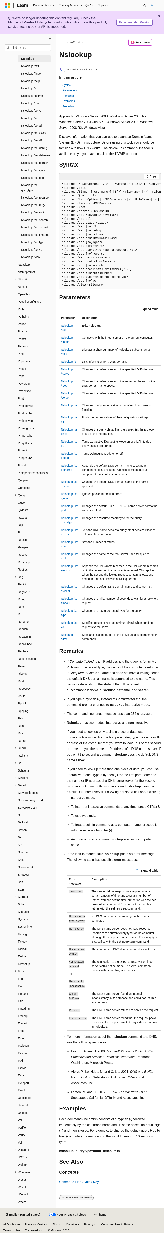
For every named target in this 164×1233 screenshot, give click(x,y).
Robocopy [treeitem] (24, 688)
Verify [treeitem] (21, 1135)
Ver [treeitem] (20, 1120)
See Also (68, 106)
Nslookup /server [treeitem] (31, 110)
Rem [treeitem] (21, 606)
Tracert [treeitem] (22, 1023)
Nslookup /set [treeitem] (29, 118)
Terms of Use (11, 1230)
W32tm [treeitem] (22, 1157)
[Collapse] (50, 39)
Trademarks (32, 1230)
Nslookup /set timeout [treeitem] (35, 234)
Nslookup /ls (68, 361)
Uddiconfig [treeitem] (24, 1097)
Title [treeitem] (20, 1001)
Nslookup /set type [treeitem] (33, 242)
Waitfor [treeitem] (22, 1164)
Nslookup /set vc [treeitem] (31, 249)
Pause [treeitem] (22, 324)
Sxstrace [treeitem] (23, 911)
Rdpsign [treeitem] (23, 539)
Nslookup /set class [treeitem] (33, 133)
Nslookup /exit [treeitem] (30, 66)
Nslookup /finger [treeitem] (31, 73)
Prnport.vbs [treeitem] (25, 435)
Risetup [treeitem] (22, 673)
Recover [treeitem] (23, 554)
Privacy (88, 1224)
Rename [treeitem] (23, 621)
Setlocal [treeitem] (23, 822)
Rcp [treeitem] (20, 525)
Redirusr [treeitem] (23, 569)
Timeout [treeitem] (23, 993)
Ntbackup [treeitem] (24, 264)
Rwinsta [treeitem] (23, 755)
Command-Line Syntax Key (79, 1182)
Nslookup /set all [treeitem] (31, 125)
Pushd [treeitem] (22, 465)
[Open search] (145, 5)
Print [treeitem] (21, 398)
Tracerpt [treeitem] (23, 1016)
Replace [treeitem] (23, 651)
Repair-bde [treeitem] (25, 644)
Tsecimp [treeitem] (23, 1053)
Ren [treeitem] (20, 614)
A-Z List (75, 42)
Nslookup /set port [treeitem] (32, 177)
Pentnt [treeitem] (22, 339)
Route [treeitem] (21, 696)
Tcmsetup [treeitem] (24, 964)
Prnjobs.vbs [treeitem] (25, 420)
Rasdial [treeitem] (22, 517)
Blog (55, 1224)
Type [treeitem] (21, 1075)
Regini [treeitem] (22, 584)
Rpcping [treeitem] (23, 711)
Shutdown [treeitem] (24, 874)
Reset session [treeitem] (27, 658)
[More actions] (157, 42)
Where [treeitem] (22, 1202)
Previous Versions (36, 1224)
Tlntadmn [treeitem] (24, 1008)
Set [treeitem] (20, 815)
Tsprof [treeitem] (22, 1068)
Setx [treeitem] (21, 837)
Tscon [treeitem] (21, 1038)
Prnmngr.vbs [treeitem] (26, 428)
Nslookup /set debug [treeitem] (34, 148)
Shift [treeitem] (21, 859)
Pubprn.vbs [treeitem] (25, 458)
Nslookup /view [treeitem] (30, 257)
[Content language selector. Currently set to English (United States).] (22, 1215)
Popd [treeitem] (21, 376)
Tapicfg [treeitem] (22, 934)
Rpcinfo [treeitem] (22, 703)
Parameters (69, 90)
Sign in (154, 5)
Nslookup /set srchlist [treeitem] (34, 227)
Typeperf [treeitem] (23, 1083)
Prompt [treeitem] (22, 450)
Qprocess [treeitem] (24, 487)
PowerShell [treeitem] (25, 391)
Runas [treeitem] (22, 740)
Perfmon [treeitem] (23, 346)
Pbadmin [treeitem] (23, 331)
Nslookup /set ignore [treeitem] (34, 170)
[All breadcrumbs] (62, 42)
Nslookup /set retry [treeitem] (33, 205)
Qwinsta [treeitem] (23, 510)
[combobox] (28, 47)
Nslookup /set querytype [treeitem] (29, 187)
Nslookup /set (69, 405)
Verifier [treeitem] (22, 1127)
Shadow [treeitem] (23, 852)
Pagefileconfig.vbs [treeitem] (29, 301)
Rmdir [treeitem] (21, 681)
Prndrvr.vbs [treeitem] (25, 413)
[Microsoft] (7, 5)
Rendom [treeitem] (23, 629)
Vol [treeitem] (20, 1142)
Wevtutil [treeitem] (23, 1194)
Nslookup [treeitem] (27, 58)
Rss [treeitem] (20, 733)
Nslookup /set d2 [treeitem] (31, 140)
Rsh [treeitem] (20, 718)
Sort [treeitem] (20, 882)
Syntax (66, 85)
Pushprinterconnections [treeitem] (33, 473)
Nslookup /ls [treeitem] (29, 88)
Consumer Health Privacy (117, 1224)
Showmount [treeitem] (25, 867)
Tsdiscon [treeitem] (23, 1045)
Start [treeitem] (21, 889)
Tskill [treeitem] (21, 1060)
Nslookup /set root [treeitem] (32, 212)
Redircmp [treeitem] (24, 562)
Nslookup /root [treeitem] (30, 103)
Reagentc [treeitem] (24, 547)
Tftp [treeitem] (20, 978)
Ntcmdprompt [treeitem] (26, 272)
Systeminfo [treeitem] (25, 926)
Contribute (72, 1224)
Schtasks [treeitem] (23, 770)
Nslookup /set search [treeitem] (34, 220)
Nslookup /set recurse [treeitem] (35, 197)
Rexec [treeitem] (22, 666)
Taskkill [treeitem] (22, 949)
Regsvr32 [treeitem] (24, 592)
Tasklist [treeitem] (22, 956)
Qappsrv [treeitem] (23, 480)
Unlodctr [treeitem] (23, 1112)
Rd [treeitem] (20, 532)
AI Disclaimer (11, 1224)
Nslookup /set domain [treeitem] (35, 162)
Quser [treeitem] (22, 502)
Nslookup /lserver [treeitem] (32, 95)
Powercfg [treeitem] (24, 383)
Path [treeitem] (21, 309)
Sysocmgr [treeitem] (24, 919)
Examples (68, 101)
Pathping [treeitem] (23, 316)
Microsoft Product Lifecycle (29, 22)
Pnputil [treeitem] (22, 368)
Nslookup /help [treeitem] (30, 81)
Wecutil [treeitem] (22, 1187)
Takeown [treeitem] (23, 941)
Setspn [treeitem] (22, 830)
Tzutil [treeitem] (21, 1090)
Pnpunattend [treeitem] (26, 361)
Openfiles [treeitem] (24, 294)
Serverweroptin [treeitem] (27, 807)
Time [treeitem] (21, 986)
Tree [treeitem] (21, 1030)
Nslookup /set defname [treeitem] (35, 155)
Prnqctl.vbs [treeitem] (25, 443)
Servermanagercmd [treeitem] (30, 800)
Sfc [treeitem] (20, 845)
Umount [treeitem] (23, 1105)
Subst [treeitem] (21, 904)
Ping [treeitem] (21, 353)
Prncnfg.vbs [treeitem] (25, 405)
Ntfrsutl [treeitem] (22, 286)
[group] (110, 234)
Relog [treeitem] (21, 599)
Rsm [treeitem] (21, 725)
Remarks (68, 95)
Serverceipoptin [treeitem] (28, 792)
